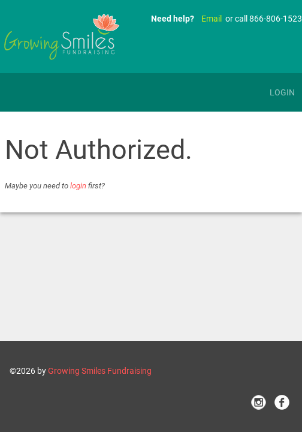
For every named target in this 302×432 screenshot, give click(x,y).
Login (282, 92)
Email (211, 18)
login (78, 185)
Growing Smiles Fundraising (100, 371)
